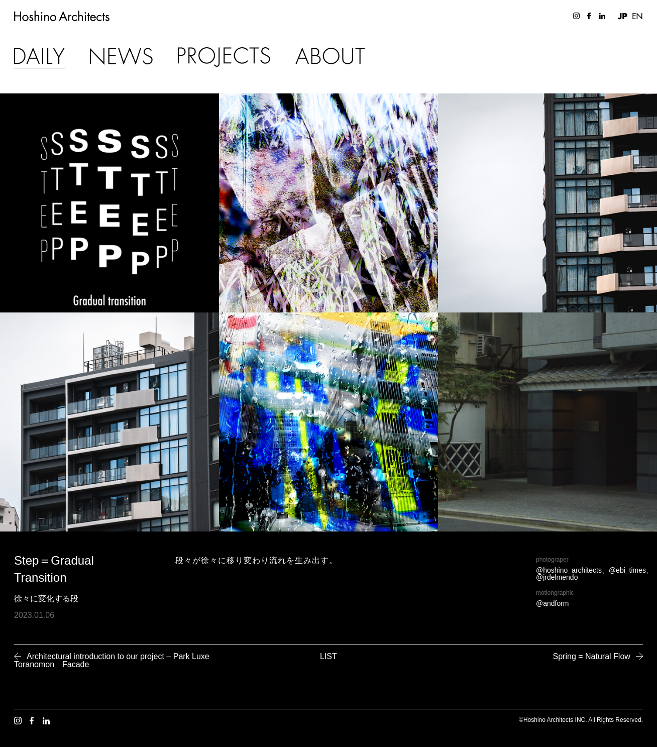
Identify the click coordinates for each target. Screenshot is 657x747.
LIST (328, 656)
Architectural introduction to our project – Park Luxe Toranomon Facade (111, 660)
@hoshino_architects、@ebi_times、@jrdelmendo (594, 573)
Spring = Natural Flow (591, 656)
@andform (552, 603)
